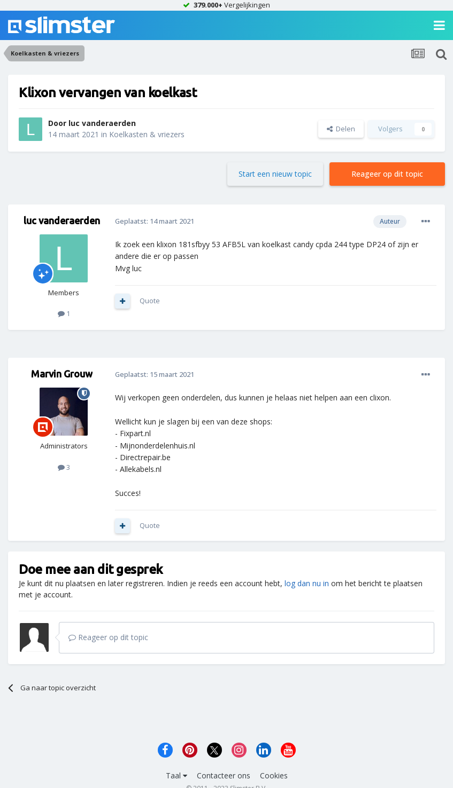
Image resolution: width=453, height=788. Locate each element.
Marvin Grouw (62, 373)
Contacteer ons (223, 775)
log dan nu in (307, 583)
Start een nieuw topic (275, 174)
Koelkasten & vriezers (147, 134)
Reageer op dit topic (387, 174)
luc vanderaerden (102, 123)
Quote (150, 300)
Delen (341, 128)
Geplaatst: (154, 221)
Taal (176, 775)
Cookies (274, 775)
